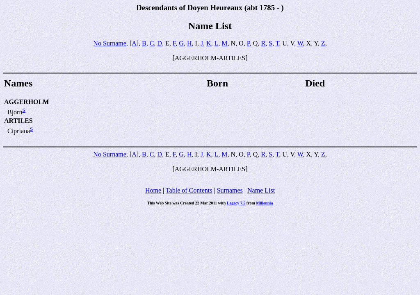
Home (153, 190)
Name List (261, 190)
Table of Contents (189, 190)
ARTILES (18, 120)
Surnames (230, 190)
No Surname (109, 43)
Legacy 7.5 (236, 203)
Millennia (264, 203)
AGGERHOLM (26, 101)
